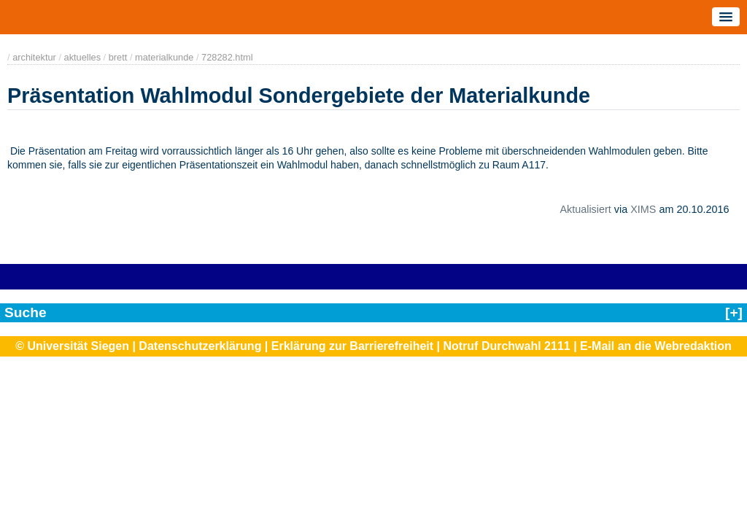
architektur (34, 57)
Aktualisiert (585, 209)
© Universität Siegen (72, 346)
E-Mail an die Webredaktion (656, 346)
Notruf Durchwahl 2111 (506, 346)
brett (118, 57)
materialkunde (164, 57)
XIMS (643, 209)
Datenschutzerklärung (200, 346)
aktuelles (82, 57)
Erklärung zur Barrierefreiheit (352, 346)
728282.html (226, 57)
